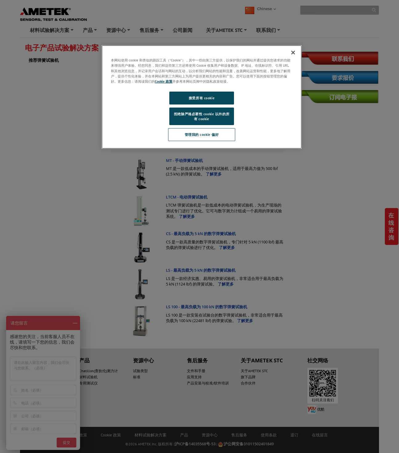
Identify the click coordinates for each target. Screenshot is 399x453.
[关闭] (293, 52)
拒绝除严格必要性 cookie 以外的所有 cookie (201, 116)
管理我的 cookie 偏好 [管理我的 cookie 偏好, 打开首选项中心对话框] (202, 134)
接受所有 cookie (202, 98)
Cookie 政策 (163, 81)
